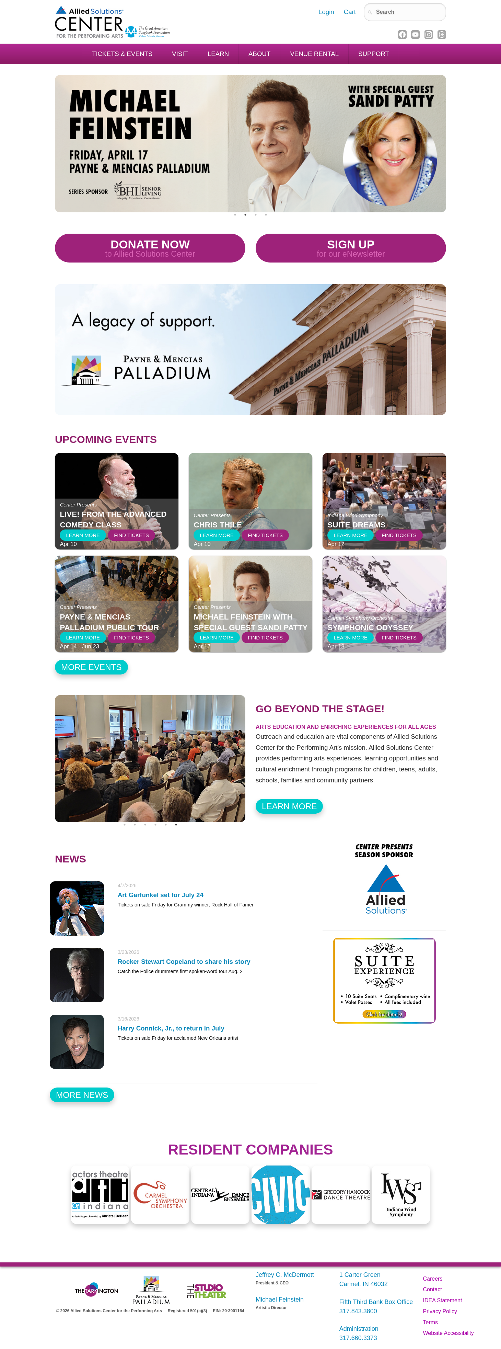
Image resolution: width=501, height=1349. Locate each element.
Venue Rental (314, 53)
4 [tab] (266, 214)
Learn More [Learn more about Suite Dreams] (351, 535)
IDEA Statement (442, 1300)
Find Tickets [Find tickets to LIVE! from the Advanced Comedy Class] (131, 535)
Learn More (289, 806)
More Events (91, 667)
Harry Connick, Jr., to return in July (171, 1028)
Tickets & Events (122, 53)
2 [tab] (245, 214)
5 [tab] (165, 824)
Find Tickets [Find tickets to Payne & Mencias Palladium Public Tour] (131, 637)
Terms (430, 1322)
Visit (180, 53)
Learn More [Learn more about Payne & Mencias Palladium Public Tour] (83, 637)
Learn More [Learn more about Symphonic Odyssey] (351, 637)
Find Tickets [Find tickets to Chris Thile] (265, 535)
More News (82, 1095)
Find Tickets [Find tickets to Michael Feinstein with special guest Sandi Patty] (265, 637)
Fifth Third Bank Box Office (376, 1301)
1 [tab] (235, 214)
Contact (432, 1289)
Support (373, 53)
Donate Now (150, 249)
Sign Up (351, 249)
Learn (218, 53)
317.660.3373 (358, 1338)
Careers (433, 1279)
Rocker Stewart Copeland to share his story (184, 961)
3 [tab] (255, 214)
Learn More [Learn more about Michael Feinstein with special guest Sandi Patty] (217, 637)
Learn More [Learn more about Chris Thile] (217, 535)
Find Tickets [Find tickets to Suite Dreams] (399, 535)
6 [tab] (176, 824)
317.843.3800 (358, 1311)
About (259, 53)
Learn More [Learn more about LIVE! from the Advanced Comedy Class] (83, 535)
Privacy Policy (440, 1311)
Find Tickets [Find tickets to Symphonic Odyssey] (399, 637)
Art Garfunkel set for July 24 (160, 895)
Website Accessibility (448, 1333)
